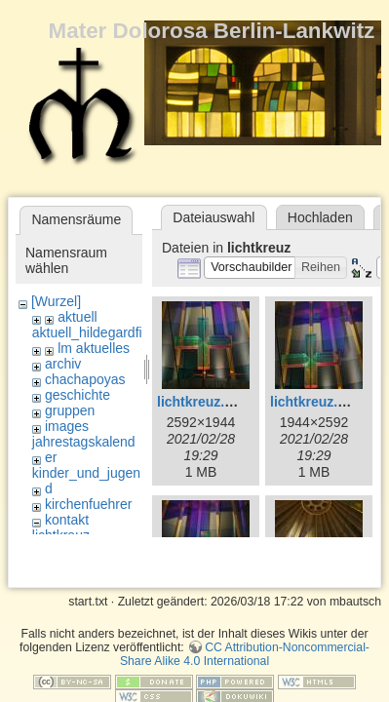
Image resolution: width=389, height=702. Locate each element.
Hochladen (320, 217)
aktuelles (103, 348)
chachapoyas (85, 379)
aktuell (77, 317)
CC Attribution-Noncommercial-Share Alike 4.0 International (245, 621)
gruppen (70, 410)
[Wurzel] (56, 301)
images (67, 426)
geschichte (77, 395)
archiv (63, 363)
